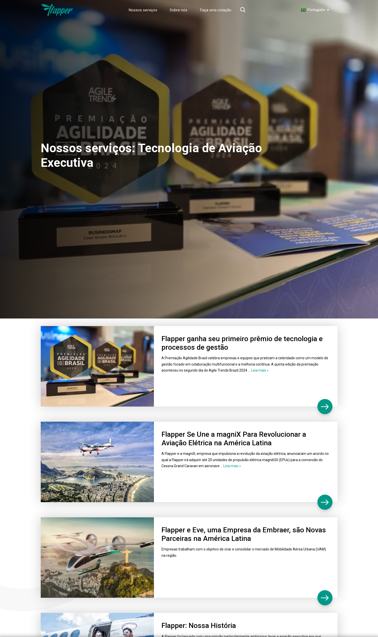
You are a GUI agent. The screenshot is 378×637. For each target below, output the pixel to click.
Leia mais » (260, 370)
